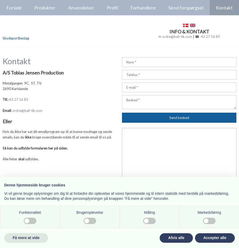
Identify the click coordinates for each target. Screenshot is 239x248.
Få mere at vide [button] (26, 238)
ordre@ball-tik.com (27, 110)
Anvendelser (81, 8)
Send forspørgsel (185, 8)
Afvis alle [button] (176, 238)
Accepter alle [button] (214, 238)
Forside (14, 8)
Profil (112, 8)
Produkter (45, 8)
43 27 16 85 (210, 36)
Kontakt (224, 8)
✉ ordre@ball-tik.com (175, 36)
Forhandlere (143, 8)
